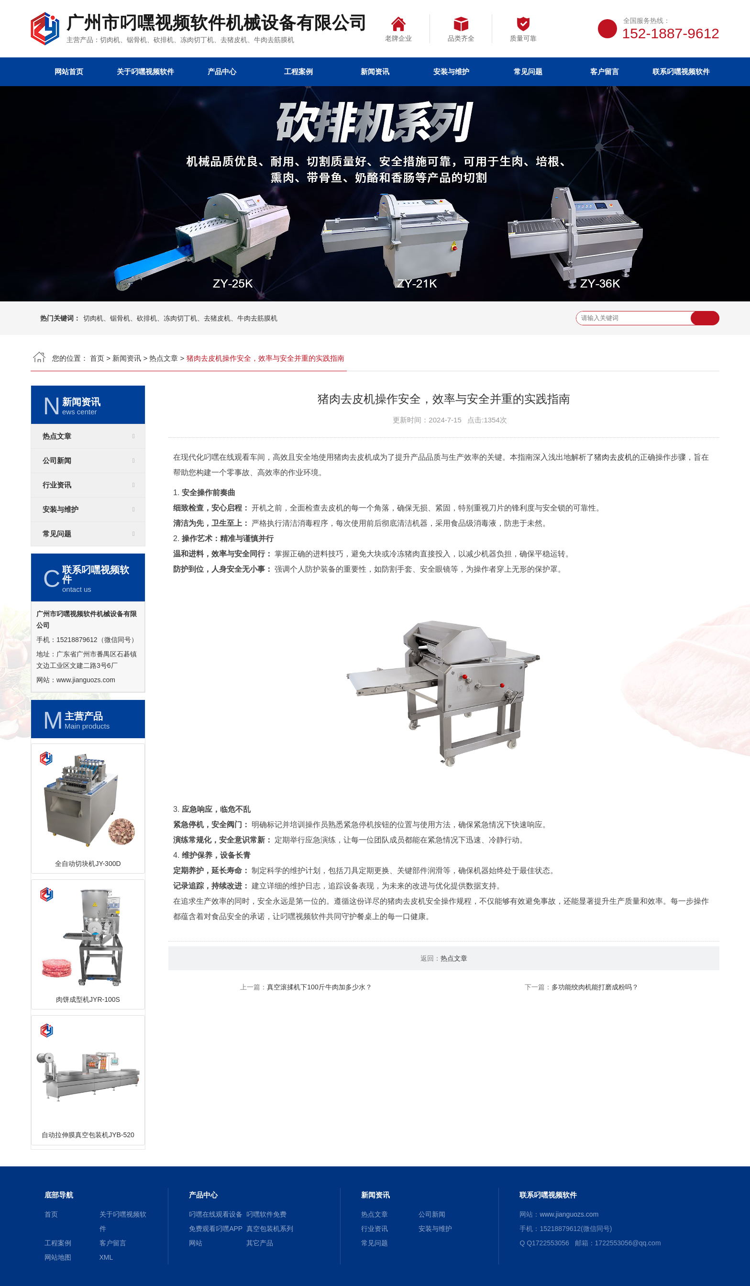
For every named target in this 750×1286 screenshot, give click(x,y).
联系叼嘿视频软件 (681, 71)
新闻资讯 (375, 71)
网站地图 (57, 1257)
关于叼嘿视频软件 (145, 71)
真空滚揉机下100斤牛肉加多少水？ (319, 987)
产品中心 (222, 71)
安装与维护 (451, 71)
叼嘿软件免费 (266, 1214)
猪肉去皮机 (613, 457)
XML (106, 1257)
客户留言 (604, 71)
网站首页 (69, 71)
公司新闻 (57, 461)
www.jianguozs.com (85, 680)
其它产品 (259, 1243)
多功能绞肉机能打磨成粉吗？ (595, 987)
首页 (97, 358)
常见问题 (528, 71)
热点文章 (163, 358)
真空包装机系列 (269, 1228)
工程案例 (298, 71)
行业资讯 (57, 485)
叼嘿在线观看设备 (216, 1214)
